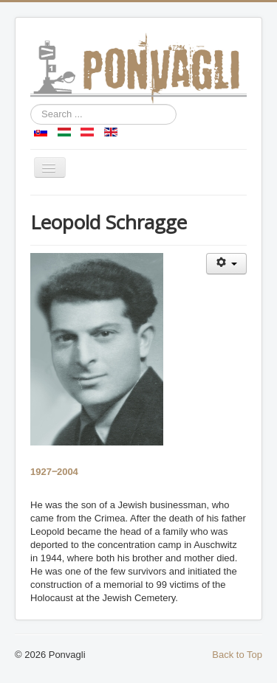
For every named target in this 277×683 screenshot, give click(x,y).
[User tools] (226, 263)
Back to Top (237, 654)
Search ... (30, 104)
